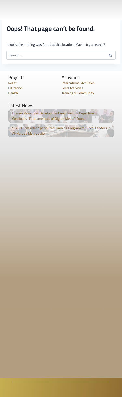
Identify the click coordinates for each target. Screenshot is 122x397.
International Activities (78, 83)
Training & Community (78, 93)
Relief (12, 83)
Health (13, 93)
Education (15, 88)
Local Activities (72, 88)
